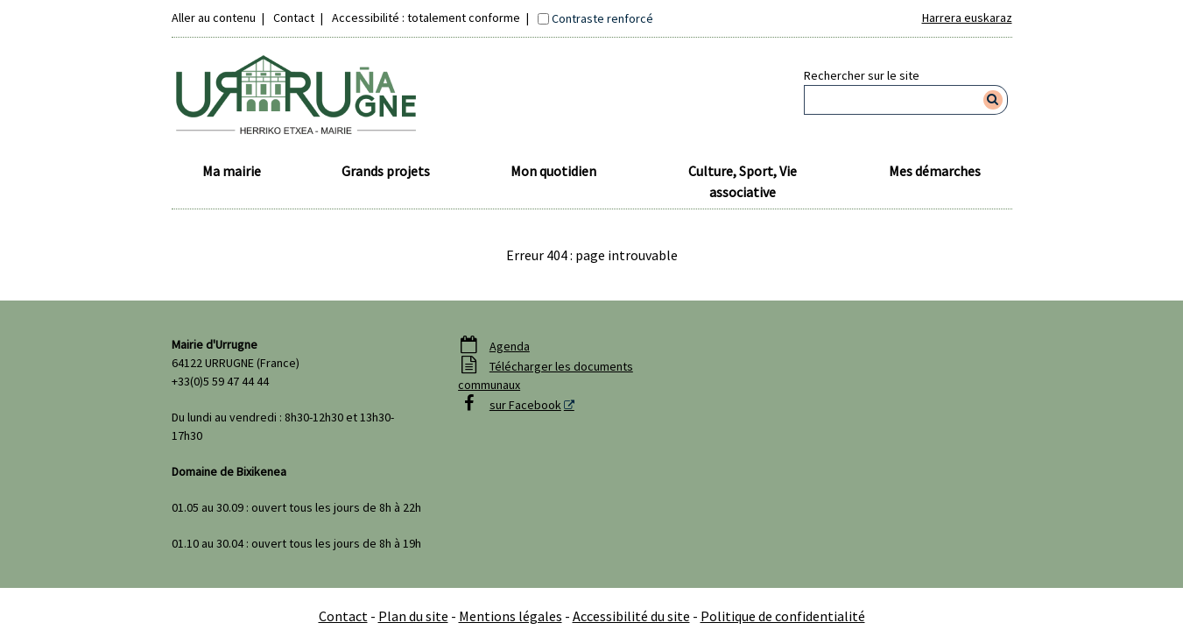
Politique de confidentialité (783, 616)
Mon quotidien (553, 171)
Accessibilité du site (631, 616)
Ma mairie (231, 171)
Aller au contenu (214, 17)
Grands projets (386, 171)
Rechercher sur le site (861, 75)
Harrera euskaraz (967, 17)
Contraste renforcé (602, 18)
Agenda (509, 346)
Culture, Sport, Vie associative (742, 181)
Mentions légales (510, 616)
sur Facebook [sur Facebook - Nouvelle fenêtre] (525, 405)
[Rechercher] (993, 100)
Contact (293, 17)
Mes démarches (935, 171)
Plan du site (413, 616)
